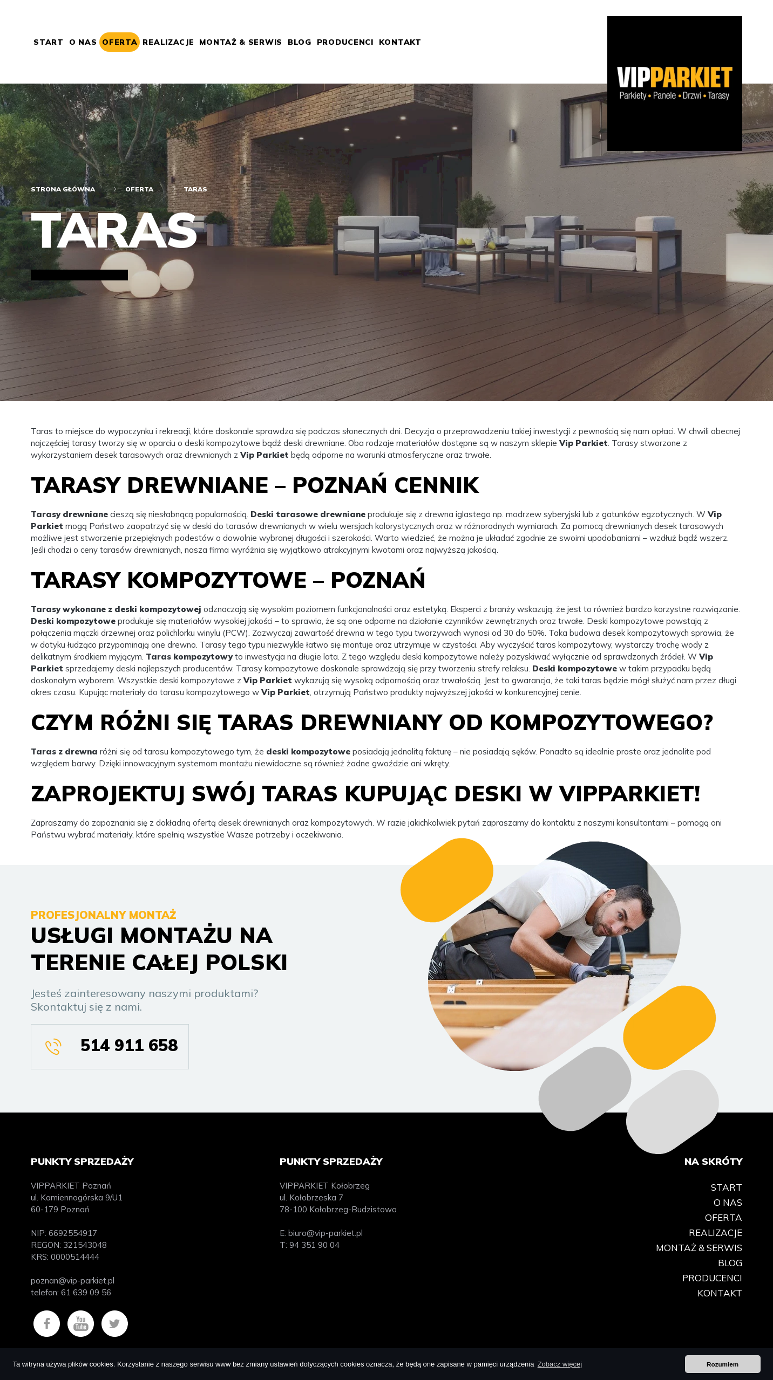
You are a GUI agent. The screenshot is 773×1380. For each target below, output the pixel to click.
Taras (195, 189)
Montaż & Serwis (240, 42)
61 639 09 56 (86, 1292)
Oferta (119, 42)
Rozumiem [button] (722, 1364)
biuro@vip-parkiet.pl (325, 1233)
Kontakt (400, 42)
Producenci (345, 42)
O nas (83, 42)
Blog (299, 42)
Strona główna (63, 189)
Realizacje (168, 42)
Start (48, 42)
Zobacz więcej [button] (560, 1364)
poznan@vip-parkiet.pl (72, 1280)
